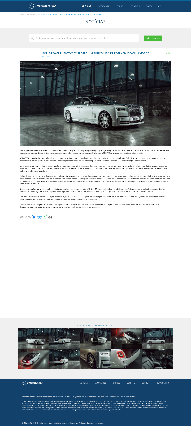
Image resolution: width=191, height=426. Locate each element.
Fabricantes (103, 6)
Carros (120, 6)
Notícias (86, 6)
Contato (135, 6)
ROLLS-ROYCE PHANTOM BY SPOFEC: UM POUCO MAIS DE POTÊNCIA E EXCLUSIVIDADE (70, 14)
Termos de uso (161, 382)
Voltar (168, 52)
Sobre (149, 6)
